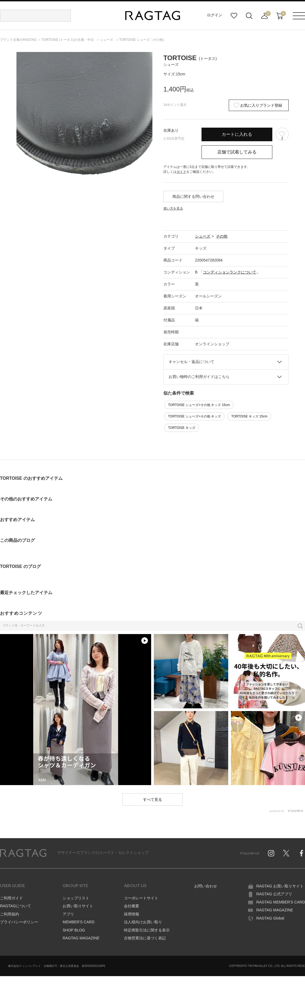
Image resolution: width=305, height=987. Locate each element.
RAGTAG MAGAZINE (81, 938)
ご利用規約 (9, 914)
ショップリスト (76, 898)
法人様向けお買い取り (143, 922)
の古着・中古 (68, 40)
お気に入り (233, 15)
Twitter (286, 853)
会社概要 (131, 906)
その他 (221, 236)
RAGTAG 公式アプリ (274, 894)
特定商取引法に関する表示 (147, 930)
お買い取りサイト (78, 906)
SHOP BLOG (74, 930)
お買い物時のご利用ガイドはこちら (199, 376)
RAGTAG (23, 853)
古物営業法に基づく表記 (145, 938)
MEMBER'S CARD (78, 922)
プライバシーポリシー (19, 922)
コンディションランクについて (229, 272)
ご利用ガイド (11, 898)
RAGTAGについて (15, 906)
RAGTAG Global (270, 918)
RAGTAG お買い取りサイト (280, 886)
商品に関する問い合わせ (193, 196)
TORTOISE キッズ (181, 428)
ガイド (181, 172)
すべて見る (152, 799)
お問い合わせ (205, 886)
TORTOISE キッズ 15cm (249, 416)
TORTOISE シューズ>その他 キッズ (194, 416)
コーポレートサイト (141, 898)
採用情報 (131, 914)
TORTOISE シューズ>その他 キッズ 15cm (199, 405)
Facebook (301, 853)
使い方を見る (173, 208)
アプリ (68, 914)
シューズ (202, 236)
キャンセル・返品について (191, 361)
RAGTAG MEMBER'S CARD (280, 902)
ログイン (214, 15)
